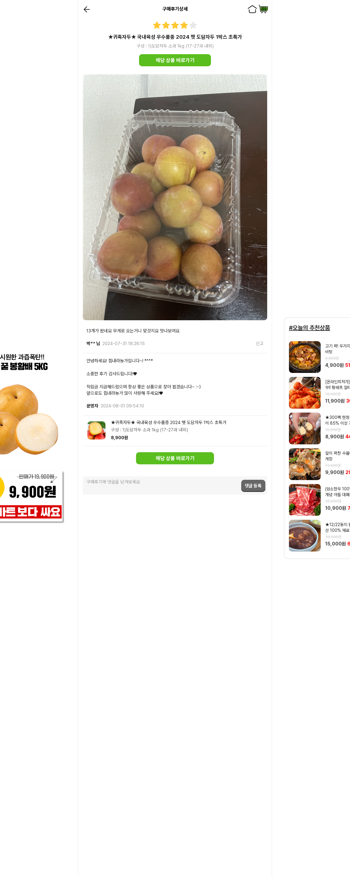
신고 (260, 343)
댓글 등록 (253, 486)
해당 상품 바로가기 (175, 60)
